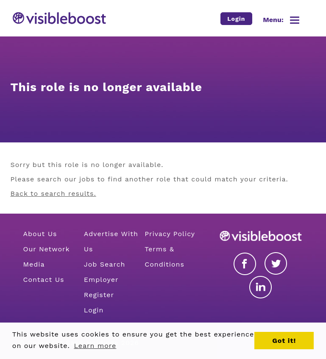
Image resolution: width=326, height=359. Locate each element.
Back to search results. (53, 193)
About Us (40, 234)
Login (94, 310)
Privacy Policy (170, 234)
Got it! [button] (284, 341)
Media (34, 264)
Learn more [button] (95, 346)
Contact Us (43, 280)
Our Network (46, 249)
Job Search (104, 264)
